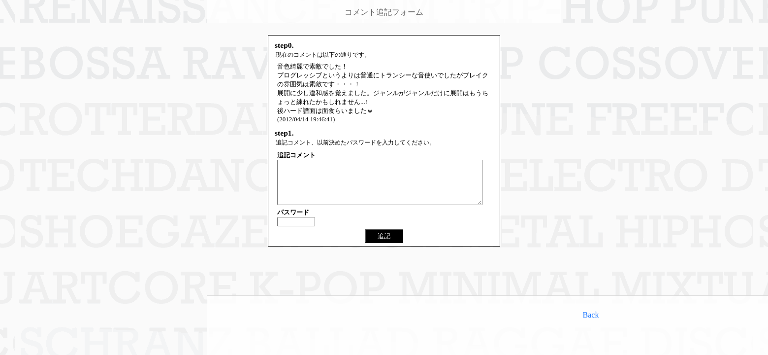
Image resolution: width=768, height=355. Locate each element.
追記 (384, 244)
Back (591, 315)
